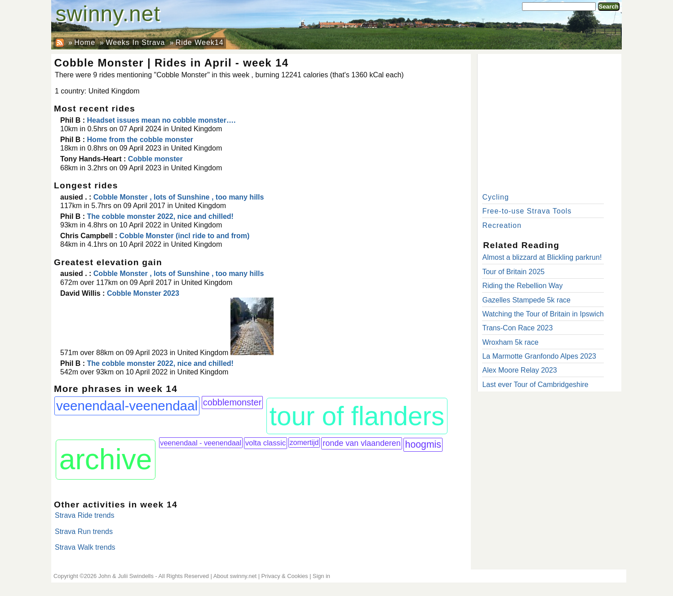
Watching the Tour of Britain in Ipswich (542, 314)
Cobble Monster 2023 (143, 293)
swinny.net (108, 14)
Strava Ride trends (85, 515)
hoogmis (423, 444)
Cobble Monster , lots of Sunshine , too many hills (178, 197)
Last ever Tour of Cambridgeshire (535, 384)
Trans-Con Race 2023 (517, 328)
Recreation (501, 225)
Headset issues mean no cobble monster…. (161, 120)
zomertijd (304, 442)
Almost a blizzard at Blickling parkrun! (542, 257)
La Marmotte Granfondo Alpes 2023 (539, 356)
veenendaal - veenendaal (200, 443)
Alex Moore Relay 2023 (519, 370)
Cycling (495, 197)
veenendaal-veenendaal (127, 405)
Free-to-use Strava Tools (526, 211)
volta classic (265, 443)
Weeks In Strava (135, 42)
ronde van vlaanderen (362, 443)
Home (84, 42)
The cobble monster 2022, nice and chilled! (161, 216)
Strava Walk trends (85, 547)
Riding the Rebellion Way (522, 285)
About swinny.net (235, 576)
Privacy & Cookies (284, 576)
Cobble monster (155, 159)
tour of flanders (357, 416)
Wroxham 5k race (510, 342)
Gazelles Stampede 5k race (526, 300)
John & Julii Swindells (126, 576)
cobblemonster (232, 402)
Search (609, 6)
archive (105, 459)
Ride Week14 (200, 42)
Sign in (321, 576)
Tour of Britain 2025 (513, 272)
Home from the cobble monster (140, 139)
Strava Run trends (84, 531)
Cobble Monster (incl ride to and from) (185, 236)
